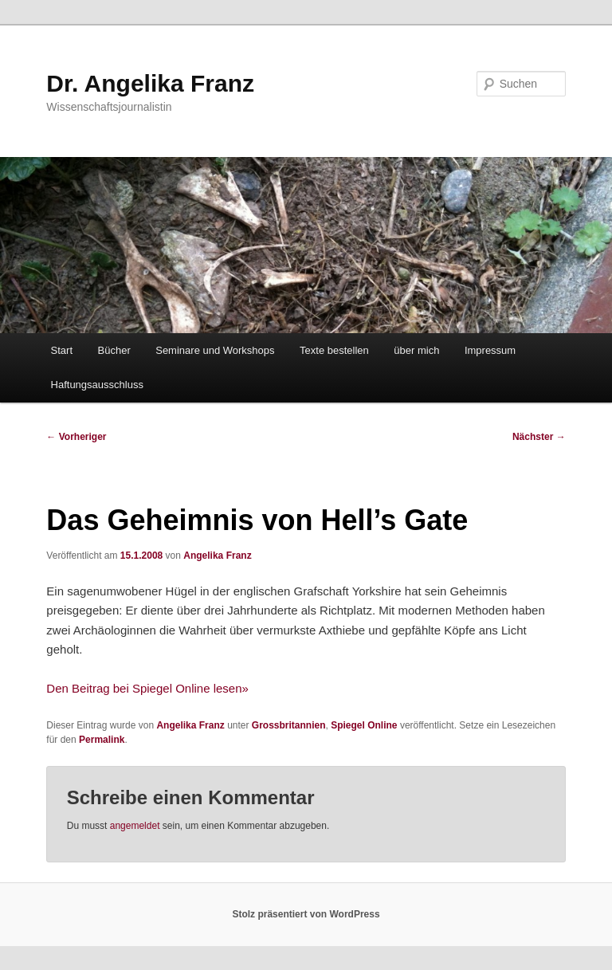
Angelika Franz (217, 555)
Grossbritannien (289, 725)
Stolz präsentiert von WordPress (305, 914)
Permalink (101, 739)
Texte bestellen (334, 350)
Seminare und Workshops (214, 350)
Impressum (490, 350)
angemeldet (135, 825)
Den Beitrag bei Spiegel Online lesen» (147, 688)
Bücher (114, 350)
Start (62, 350)
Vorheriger (76, 436)
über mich (416, 350)
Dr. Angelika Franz (150, 83)
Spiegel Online (364, 725)
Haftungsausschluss (97, 385)
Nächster (539, 436)
